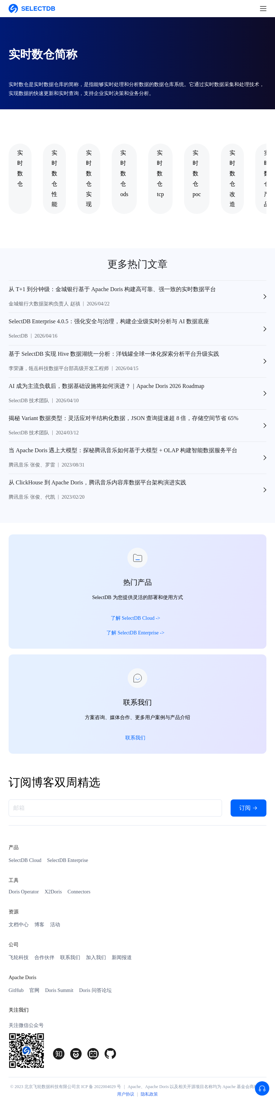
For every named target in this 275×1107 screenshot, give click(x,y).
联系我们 (70, 957)
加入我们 (96, 957)
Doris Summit (59, 990)
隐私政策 (149, 1094)
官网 (34, 990)
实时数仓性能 (54, 178)
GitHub (16, 990)
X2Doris (53, 891)
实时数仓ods (124, 173)
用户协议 (125, 1094)
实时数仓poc (197, 173)
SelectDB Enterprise (67, 860)
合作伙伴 (44, 957)
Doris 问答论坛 (95, 990)
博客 (39, 924)
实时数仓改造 (232, 178)
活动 (55, 924)
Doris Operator (24, 891)
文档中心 (19, 924)
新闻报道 (122, 957)
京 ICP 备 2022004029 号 (98, 1086)
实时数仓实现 (89, 178)
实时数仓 (20, 168)
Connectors (79, 891)
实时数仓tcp (160, 173)
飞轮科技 (19, 957)
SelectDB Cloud (25, 860)
